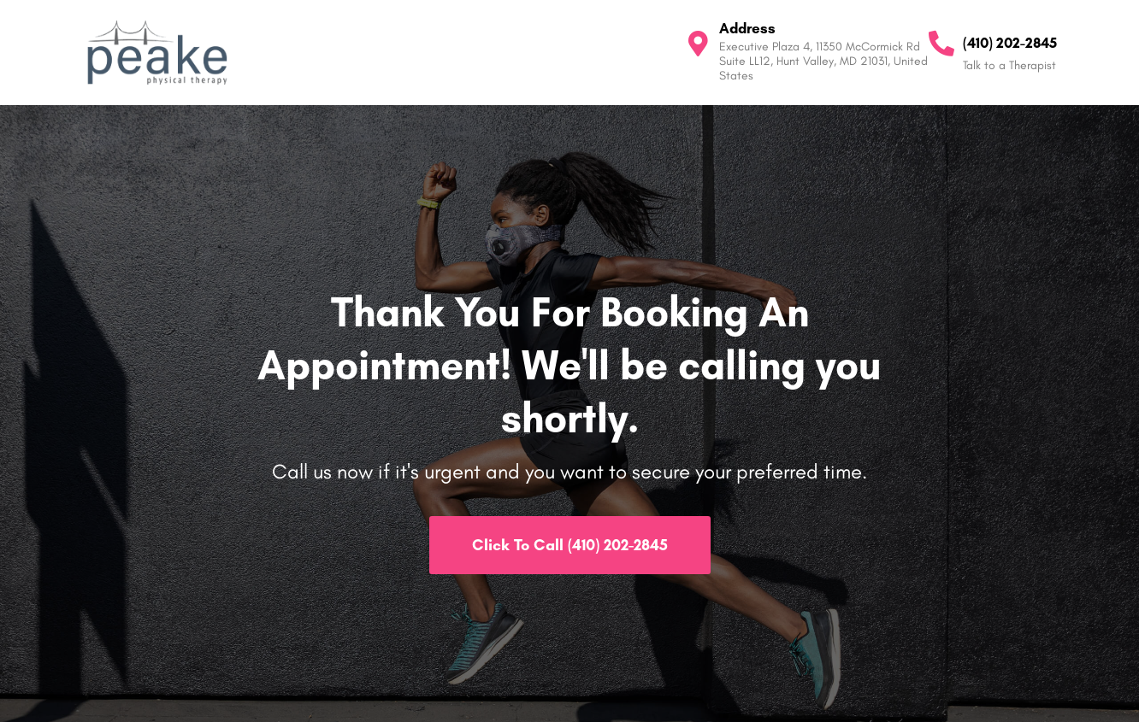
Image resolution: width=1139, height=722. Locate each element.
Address (747, 28)
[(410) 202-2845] (941, 43)
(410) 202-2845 (1010, 42)
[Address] (698, 43)
